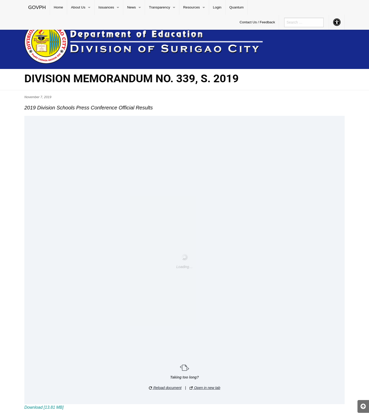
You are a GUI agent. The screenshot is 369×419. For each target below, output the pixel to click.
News (131, 7)
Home (58, 7)
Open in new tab (205, 388)
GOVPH (37, 7)
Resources (191, 7)
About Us (78, 7)
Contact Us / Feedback (257, 22)
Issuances (106, 7)
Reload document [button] (165, 388)
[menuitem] (37, 7)
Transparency (159, 7)
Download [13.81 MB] (44, 407)
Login (217, 7)
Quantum (236, 7)
